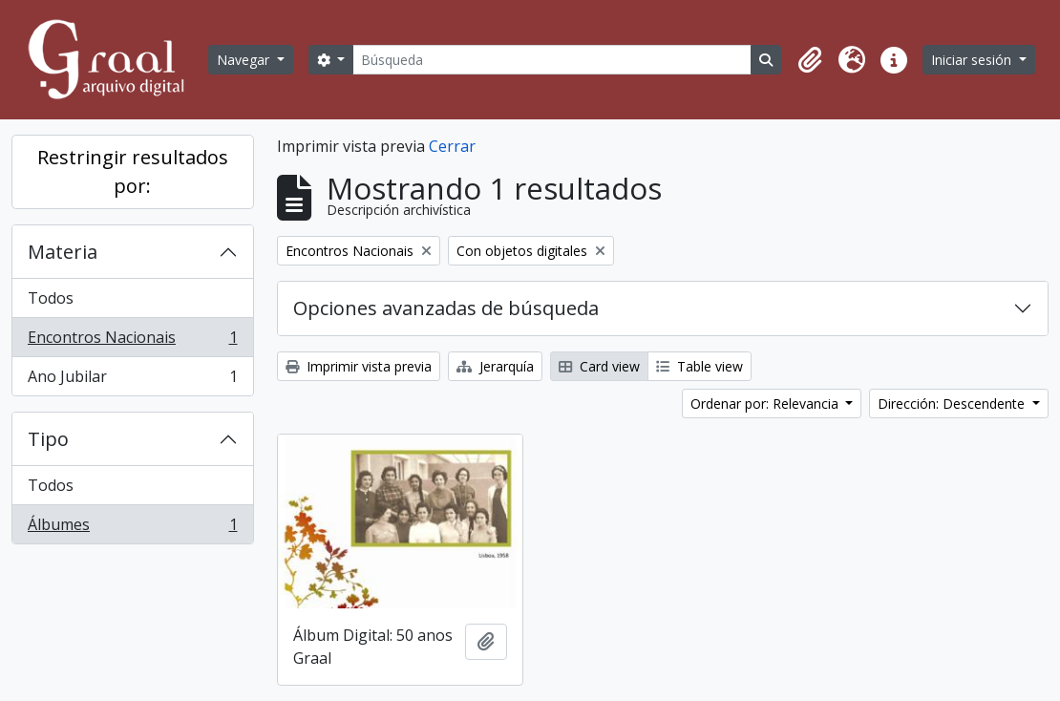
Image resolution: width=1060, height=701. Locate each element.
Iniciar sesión (973, 60)
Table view (699, 366)
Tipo (48, 439)
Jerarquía (495, 366)
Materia (62, 252)
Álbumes (132, 528)
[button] (810, 60)
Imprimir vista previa (359, 366)
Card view (599, 366)
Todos (51, 297)
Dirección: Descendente (953, 403)
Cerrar (452, 146)
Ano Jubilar (132, 380)
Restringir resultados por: (132, 171)
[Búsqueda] (552, 59)
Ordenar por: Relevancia (766, 403)
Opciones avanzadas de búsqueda (446, 308)
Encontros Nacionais (132, 341)
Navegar (245, 60)
